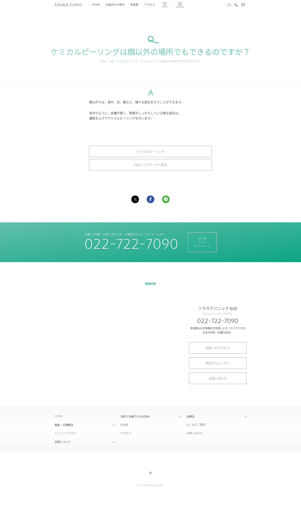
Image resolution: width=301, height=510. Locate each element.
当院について (63, 442)
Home (96, 4)
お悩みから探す (115, 4)
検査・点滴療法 (64, 425)
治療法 (190, 416)
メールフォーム (202, 242)
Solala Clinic (68, 5)
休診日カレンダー (217, 363)
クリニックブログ (65, 433)
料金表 (134, 4)
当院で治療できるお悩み (135, 416)
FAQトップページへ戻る (150, 164)
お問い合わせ (217, 378)
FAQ (112, 61)
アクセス (149, 4)
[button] (135, 199)
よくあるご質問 (195, 424)
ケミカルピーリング (127, 61)
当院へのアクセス (217, 347)
